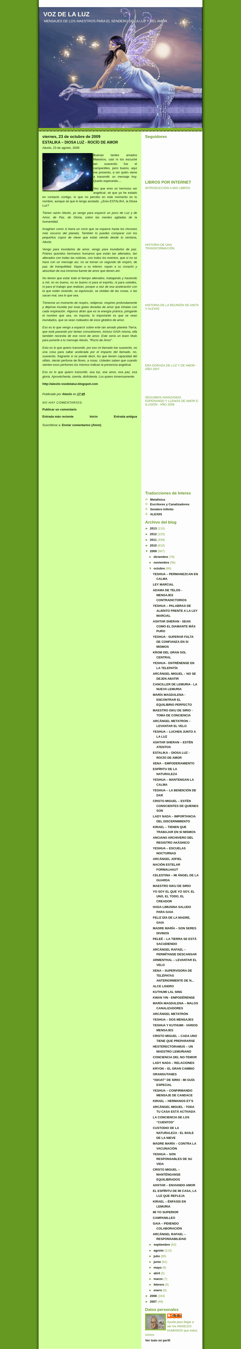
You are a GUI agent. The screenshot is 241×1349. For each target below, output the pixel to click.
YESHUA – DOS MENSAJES (173, 1019)
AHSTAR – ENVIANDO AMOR (174, 1185)
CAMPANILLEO (164, 1218)
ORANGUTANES (165, 1074)
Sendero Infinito (162, 509)
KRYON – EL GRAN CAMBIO (173, 1068)
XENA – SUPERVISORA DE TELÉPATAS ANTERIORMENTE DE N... (173, 975)
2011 (154, 540)
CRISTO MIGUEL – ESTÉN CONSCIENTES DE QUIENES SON (175, 806)
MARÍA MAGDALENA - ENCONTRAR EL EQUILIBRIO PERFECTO (172, 699)
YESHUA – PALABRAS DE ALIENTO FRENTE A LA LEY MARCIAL (175, 610)
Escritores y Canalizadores (169, 504)
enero (158, 1290)
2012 (154, 534)
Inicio (94, 416)
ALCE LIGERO (163, 986)
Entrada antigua (125, 416)
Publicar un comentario (59, 409)
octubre (160, 568)
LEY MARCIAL (163, 584)
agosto (159, 1250)
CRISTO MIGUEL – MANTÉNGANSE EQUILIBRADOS (166, 1174)
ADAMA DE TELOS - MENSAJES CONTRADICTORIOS (170, 595)
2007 (154, 1301)
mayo (158, 1267)
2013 (154, 528)
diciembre (161, 557)
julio (157, 1256)
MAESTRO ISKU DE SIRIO (172, 886)
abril (157, 1273)
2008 (154, 1296)
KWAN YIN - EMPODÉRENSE (174, 997)
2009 (154, 551)
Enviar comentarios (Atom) (81, 425)
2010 (154, 545)
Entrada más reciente (58, 416)
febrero (159, 1284)
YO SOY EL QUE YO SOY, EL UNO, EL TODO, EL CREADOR (174, 896)
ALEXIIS (156, 514)
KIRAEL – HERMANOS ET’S (173, 1101)
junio (158, 1262)
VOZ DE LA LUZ (66, 14)
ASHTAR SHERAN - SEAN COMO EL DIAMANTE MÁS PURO (174, 626)
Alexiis (177, 1315)
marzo (159, 1279)
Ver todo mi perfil (157, 1340)
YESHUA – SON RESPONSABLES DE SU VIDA (172, 1159)
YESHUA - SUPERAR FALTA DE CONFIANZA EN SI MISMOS (173, 641)
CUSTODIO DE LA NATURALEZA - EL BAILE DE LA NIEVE (173, 1133)
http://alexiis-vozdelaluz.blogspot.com (70, 384)
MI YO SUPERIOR (165, 1212)
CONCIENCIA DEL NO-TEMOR (175, 1057)
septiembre (162, 1244)
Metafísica (157, 499)
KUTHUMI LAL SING (167, 992)
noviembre (162, 562)
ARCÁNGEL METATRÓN (170, 1014)
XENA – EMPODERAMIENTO (173, 763)
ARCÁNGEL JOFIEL (167, 859)
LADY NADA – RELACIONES (173, 1063)
